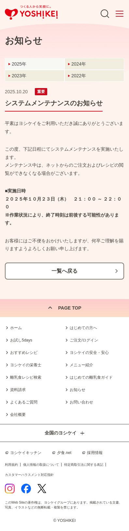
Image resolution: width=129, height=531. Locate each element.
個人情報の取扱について (41, 464)
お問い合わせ (81, 402)
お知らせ (77, 389)
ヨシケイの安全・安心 (89, 352)
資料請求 (18, 389)
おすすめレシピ (23, 352)
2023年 (19, 75)
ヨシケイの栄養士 (25, 365)
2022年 (78, 75)
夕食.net (64, 452)
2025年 (19, 64)
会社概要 (18, 414)
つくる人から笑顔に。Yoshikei (31, 12)
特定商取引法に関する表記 (83, 464)
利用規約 (11, 464)
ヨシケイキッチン (25, 452)
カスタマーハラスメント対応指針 (29, 475)
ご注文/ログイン (84, 340)
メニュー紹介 (81, 365)
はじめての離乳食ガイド (91, 377)
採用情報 (95, 452)
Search (105, 13)
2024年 (78, 64)
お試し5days (21, 340)
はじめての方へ (83, 328)
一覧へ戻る (64, 271)
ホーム (16, 328)
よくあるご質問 (23, 402)
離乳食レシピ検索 (25, 377)
